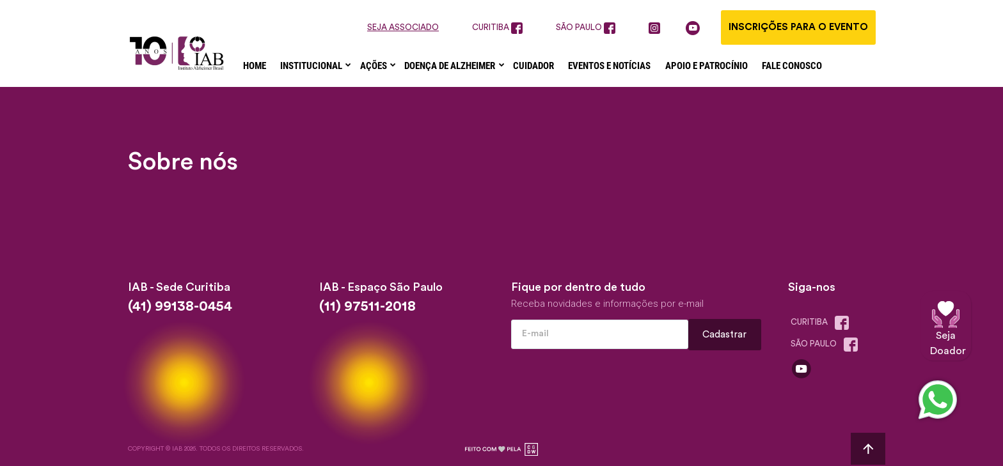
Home (254, 66)
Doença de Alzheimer (450, 66)
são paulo (585, 28)
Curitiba (823, 323)
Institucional (312, 66)
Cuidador (533, 66)
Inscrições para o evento (798, 27)
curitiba (497, 28)
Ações (374, 66)
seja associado (403, 27)
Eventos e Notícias (609, 66)
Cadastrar (725, 334)
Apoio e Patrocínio (706, 66)
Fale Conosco (792, 66)
